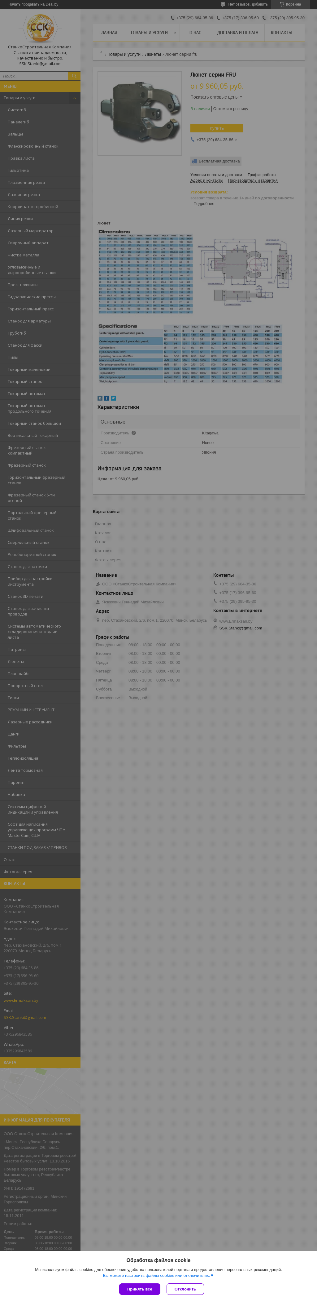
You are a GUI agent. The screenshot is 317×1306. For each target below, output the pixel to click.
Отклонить (185, 1289)
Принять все (139, 1289)
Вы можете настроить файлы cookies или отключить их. (156, 1275)
